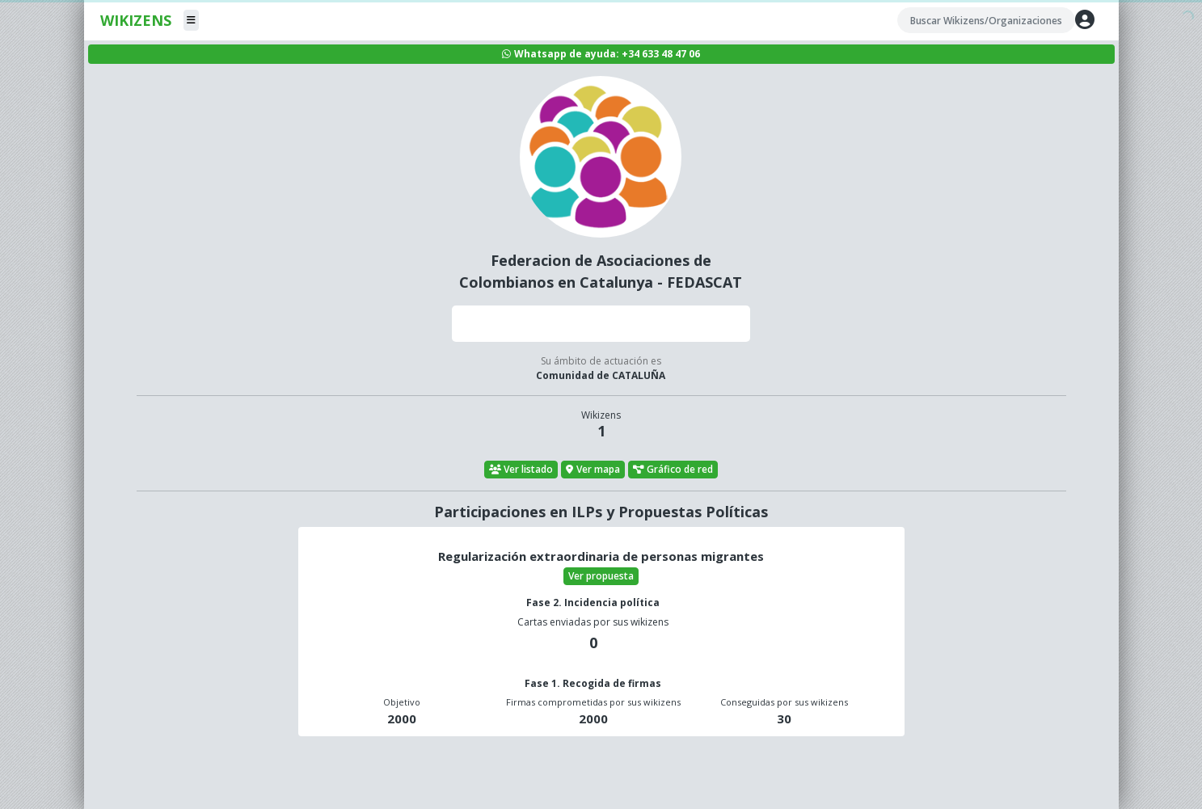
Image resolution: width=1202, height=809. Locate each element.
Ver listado (521, 469)
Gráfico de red (673, 469)
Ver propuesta (601, 576)
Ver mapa (593, 469)
